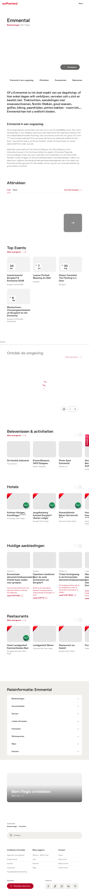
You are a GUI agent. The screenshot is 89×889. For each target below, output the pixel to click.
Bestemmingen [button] (12, 793)
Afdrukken (44, 80)
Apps (34, 834)
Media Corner (63, 830)
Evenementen (60, 80)
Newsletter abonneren (21, 851)
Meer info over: (18, 533)
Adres (60, 822)
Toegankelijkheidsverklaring (17, 838)
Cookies (10, 830)
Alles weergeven (17, 252)
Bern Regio (25, 25)
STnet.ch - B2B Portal (40, 822)
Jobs (34, 826)
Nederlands (75, 874)
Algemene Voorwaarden (15, 822)
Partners (36, 830)
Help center (62, 826)
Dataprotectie (12, 826)
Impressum (11, 834)
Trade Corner (63, 834)
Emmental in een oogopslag (21, 80)
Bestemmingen (13, 25)
